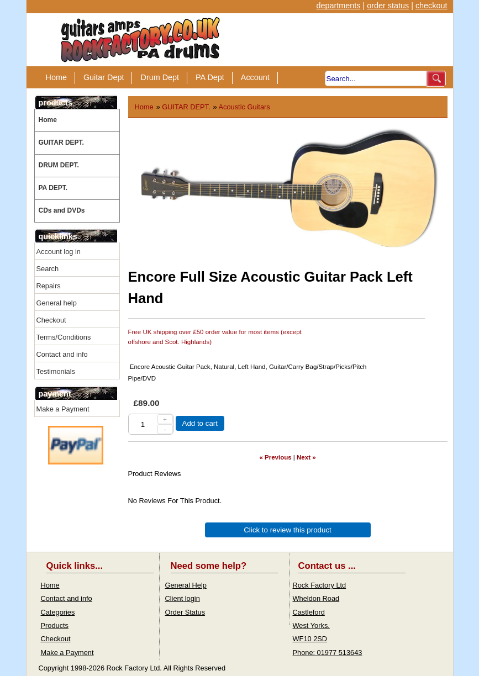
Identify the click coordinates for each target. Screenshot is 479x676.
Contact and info (62, 354)
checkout (431, 5)
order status (388, 5)
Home (56, 77)
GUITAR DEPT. (61, 142)
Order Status (185, 612)
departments (338, 5)
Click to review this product (287, 530)
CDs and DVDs (62, 210)
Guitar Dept (103, 77)
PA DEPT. (53, 188)
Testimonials (55, 371)
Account (255, 77)
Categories (58, 612)
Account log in (58, 251)
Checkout (51, 320)
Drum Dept (159, 77)
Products (55, 625)
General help (56, 303)
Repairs (48, 286)
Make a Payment (63, 409)
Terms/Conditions (63, 337)
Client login (182, 598)
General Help (186, 585)
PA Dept (210, 77)
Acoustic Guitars (244, 107)
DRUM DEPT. (59, 165)
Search (47, 269)
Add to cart (200, 423)
